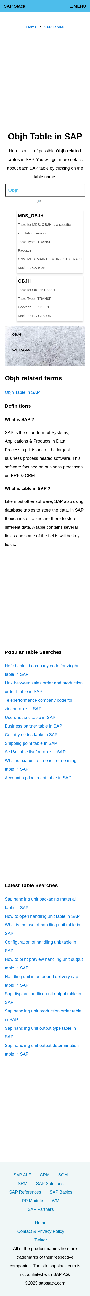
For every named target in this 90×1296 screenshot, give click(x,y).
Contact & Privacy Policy (40, 1231)
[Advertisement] (45, 82)
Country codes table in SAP (31, 734)
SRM (22, 1183)
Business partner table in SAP (33, 726)
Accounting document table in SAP (38, 777)
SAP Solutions (50, 1183)
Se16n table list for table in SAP (35, 752)
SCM (63, 1175)
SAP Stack (14, 6)
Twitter (40, 1240)
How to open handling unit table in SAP (42, 916)
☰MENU (78, 6)
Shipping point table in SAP (31, 743)
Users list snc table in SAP (30, 717)
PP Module (32, 1200)
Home (40, 1222)
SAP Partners (41, 1209)
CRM (45, 1175)
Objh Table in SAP (22, 392)
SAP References (25, 1192)
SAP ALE (22, 1175)
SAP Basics (61, 1192)
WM (55, 1200)
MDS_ (31, 215)
